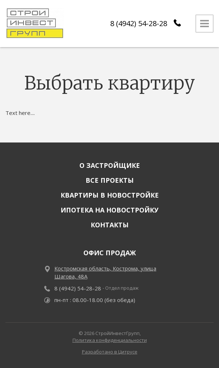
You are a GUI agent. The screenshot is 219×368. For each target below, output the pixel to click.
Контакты (110, 224)
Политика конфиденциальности (110, 340)
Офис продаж (109, 252)
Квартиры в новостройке (110, 195)
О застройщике (109, 165)
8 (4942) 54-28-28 (138, 23)
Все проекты (110, 180)
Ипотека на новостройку (109, 210)
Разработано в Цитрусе (109, 351)
